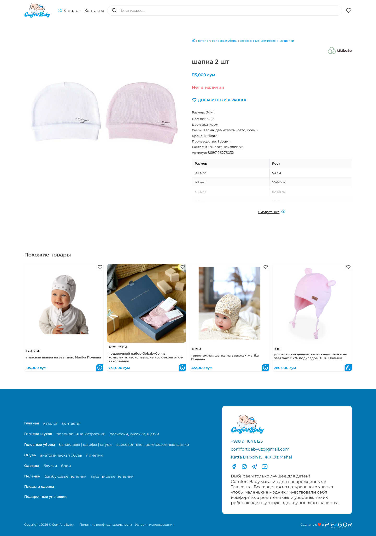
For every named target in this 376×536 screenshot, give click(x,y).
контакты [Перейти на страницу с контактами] (71, 423)
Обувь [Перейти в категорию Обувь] (30, 455)
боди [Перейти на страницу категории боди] (66, 466)
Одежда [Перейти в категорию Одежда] (31, 466)
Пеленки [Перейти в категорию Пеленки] (32, 476)
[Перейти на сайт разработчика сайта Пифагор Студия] (326, 525)
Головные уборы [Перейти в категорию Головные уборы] (39, 444)
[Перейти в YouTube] (265, 467)
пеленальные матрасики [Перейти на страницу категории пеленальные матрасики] (81, 434)
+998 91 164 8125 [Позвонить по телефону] (247, 441)
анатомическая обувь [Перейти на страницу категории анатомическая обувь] (61, 455)
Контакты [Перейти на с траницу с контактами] (94, 10)
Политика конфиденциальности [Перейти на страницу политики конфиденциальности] (105, 524)
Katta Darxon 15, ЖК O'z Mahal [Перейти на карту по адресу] (261, 457)
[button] (69, 10)
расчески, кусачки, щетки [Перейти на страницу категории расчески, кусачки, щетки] (134, 434)
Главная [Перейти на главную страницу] (31, 423)
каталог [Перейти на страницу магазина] (50, 423)
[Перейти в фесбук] (234, 467)
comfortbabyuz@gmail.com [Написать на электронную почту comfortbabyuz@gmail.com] (260, 449)
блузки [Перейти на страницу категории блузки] (50, 466)
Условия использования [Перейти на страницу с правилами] (154, 524)
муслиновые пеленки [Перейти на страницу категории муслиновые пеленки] (112, 476)
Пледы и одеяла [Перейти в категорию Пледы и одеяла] (39, 486)
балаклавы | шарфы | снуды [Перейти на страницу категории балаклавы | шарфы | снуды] (85, 444)
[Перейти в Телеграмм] (254, 467)
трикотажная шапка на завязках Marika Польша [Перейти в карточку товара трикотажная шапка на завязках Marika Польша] (225, 357)
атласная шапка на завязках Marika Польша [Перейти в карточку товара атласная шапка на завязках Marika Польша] (63, 357)
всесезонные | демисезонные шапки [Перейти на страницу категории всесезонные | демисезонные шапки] (152, 444)
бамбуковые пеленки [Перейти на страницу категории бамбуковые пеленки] (66, 476)
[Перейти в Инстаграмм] (244, 467)
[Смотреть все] (272, 212)
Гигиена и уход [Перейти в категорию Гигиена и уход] (38, 434)
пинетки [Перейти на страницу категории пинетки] (94, 455)
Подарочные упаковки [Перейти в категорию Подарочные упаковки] (45, 496)
